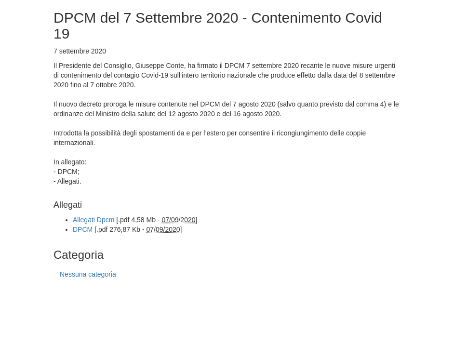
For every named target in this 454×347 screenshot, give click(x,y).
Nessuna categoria (88, 274)
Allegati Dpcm (93, 220)
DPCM (83, 229)
